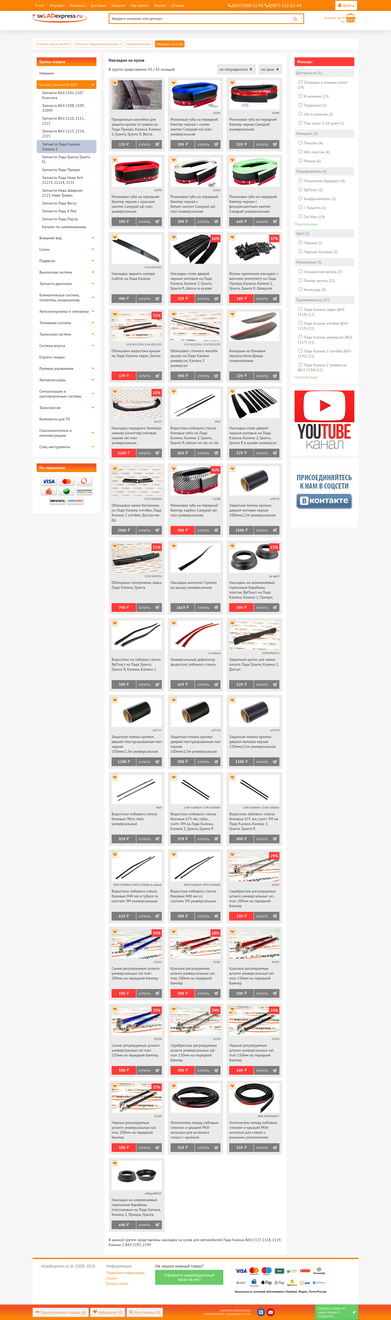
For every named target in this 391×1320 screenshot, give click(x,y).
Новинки (46, 73)
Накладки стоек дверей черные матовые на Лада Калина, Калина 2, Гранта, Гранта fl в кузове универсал (252, 435)
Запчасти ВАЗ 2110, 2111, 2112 (63, 121)
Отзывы (177, 5)
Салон (44, 249)
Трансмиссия (50, 407)
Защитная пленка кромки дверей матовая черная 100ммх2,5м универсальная (252, 510)
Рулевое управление (56, 368)
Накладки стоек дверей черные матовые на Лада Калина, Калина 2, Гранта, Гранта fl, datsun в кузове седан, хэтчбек (191, 281)
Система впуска (52, 345)
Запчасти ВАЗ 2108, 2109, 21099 (63, 108)
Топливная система (55, 322)
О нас (40, 5)
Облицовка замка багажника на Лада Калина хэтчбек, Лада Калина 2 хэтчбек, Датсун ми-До (137, 512)
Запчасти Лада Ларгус (60, 218)
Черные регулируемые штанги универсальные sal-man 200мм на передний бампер (134, 1130)
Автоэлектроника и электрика (64, 311)
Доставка (98, 5)
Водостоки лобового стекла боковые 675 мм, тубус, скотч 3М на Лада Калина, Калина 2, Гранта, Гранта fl (193, 821)
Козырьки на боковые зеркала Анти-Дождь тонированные (247, 355)
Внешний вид (50, 238)
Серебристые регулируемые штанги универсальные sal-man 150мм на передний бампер (194, 1052)
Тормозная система (55, 334)
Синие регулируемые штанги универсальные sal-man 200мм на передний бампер (135, 973)
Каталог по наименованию (64, 226)
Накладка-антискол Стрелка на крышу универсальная (194, 585)
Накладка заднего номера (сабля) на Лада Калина (133, 276)
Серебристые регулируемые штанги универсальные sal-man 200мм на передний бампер (252, 898)
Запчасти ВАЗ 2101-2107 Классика (62, 95)
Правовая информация (125, 1272)
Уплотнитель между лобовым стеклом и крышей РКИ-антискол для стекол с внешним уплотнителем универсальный (253, 1130)
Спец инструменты (54, 446)
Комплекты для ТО (54, 419)
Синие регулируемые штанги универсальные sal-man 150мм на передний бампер (135, 1050)
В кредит (57, 5)
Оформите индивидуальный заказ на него (189, 1277)
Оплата (160, 5)
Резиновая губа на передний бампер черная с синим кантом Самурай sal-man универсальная (194, 127)
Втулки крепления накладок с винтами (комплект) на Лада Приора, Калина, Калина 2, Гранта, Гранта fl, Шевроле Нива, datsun (253, 281)
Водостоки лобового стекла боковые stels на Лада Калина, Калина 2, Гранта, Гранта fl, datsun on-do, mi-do (195, 435)
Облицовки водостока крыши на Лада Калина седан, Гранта (136, 353)
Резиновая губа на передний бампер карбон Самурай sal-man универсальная (194, 510)
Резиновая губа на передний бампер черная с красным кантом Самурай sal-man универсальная (135, 204)
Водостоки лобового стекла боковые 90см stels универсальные (134, 818)
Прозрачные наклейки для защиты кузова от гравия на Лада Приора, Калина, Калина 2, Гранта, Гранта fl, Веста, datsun (136, 127)
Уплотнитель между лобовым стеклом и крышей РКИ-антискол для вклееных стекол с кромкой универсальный (194, 1130)
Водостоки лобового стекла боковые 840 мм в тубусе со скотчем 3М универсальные (135, 896)
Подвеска (47, 260)
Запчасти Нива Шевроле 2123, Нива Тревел (62, 193)
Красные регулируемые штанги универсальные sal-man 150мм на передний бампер (252, 976)
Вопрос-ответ (117, 1283)
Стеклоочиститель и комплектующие (55, 433)
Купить (144, 144)
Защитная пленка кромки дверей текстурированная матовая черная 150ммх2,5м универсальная (137, 744)
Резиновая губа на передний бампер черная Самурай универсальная (253, 124)
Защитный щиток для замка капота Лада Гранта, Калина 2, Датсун (254, 664)
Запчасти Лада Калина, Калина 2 (61, 146)
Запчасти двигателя (55, 283)
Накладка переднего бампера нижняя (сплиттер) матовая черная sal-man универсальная (136, 435)
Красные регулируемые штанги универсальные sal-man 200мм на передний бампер (193, 976)
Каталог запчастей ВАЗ (58, 84)
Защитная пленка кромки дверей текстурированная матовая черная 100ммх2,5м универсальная (196, 744)
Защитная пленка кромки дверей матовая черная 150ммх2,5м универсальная (252, 741)
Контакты (78, 5)
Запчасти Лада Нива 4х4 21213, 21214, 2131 (62, 180)
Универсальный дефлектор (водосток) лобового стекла (193, 662)
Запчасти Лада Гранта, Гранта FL (66, 159)
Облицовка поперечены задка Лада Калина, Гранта (137, 585)
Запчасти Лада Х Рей (59, 211)
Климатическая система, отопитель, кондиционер (59, 297)
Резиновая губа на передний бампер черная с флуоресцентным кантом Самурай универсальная (253, 204)
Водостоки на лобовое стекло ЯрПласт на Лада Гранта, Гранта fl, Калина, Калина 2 (136, 664)
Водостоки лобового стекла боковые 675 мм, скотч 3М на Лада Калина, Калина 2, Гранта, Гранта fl (253, 821)
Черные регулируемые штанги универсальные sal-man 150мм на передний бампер (252, 1052)
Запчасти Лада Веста (59, 203)
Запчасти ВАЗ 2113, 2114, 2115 (63, 133)
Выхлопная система (55, 272)
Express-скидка (52, 357)
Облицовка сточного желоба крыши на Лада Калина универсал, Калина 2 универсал (194, 358)
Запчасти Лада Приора (61, 169)
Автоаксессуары (52, 379)
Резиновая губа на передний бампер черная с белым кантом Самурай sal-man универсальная (194, 204)
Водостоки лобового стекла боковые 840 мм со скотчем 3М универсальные (193, 896)
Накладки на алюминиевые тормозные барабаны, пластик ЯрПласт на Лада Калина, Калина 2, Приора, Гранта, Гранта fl (252, 590)
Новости (118, 5)
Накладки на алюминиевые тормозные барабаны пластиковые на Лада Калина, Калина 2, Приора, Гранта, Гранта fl (136, 1207)
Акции (111, 1278)
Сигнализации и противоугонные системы (60, 394)
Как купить (140, 5)
